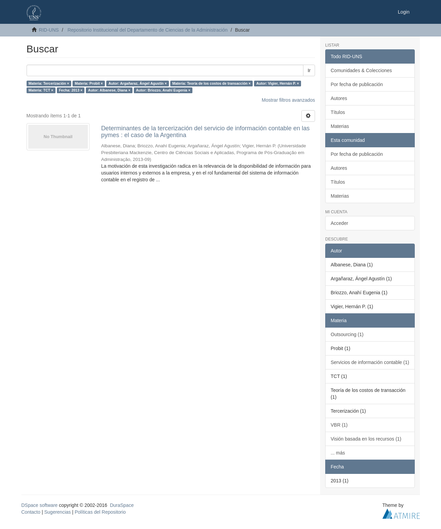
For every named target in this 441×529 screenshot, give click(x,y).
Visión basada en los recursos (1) (366, 439)
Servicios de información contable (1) (370, 362)
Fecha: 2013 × (70, 90)
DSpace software (39, 505)
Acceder (339, 223)
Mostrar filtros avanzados (288, 100)
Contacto (31, 512)
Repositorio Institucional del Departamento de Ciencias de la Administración (147, 30)
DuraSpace (122, 505)
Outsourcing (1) (347, 334)
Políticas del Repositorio (100, 512)
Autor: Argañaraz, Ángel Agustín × (137, 83)
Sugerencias (57, 512)
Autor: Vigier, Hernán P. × (277, 83)
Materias (340, 126)
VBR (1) (339, 425)
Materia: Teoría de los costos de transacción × (211, 83)
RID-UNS (49, 30)
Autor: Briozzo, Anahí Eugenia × (163, 90)
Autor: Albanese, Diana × (109, 90)
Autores (339, 98)
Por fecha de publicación (357, 84)
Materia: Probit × (89, 83)
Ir (309, 70)
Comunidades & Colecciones (361, 70)
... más (338, 453)
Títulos (338, 112)
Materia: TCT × (41, 90)
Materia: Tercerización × (49, 83)
